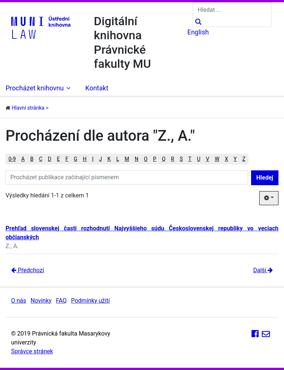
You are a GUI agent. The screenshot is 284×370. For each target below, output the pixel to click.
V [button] (207, 159)
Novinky (41, 300)
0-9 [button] (12, 159)
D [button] (49, 159)
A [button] (23, 159)
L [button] (117, 159)
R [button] (172, 159)
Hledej (264, 177)
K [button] (109, 159)
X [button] (226, 159)
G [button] (76, 159)
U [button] (198, 159)
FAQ (61, 300)
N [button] (136, 159)
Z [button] (243, 159)
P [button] (154, 159)
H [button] (85, 159)
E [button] (58, 159)
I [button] (93, 159)
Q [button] (164, 159)
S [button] (181, 159)
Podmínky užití (90, 300)
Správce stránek (32, 351)
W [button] (217, 159)
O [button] (146, 159)
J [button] (100, 159)
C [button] (40, 159)
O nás (18, 300)
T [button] (189, 159)
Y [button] (235, 159)
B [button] (32, 159)
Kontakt (96, 88)
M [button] (127, 159)
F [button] (66, 159)
